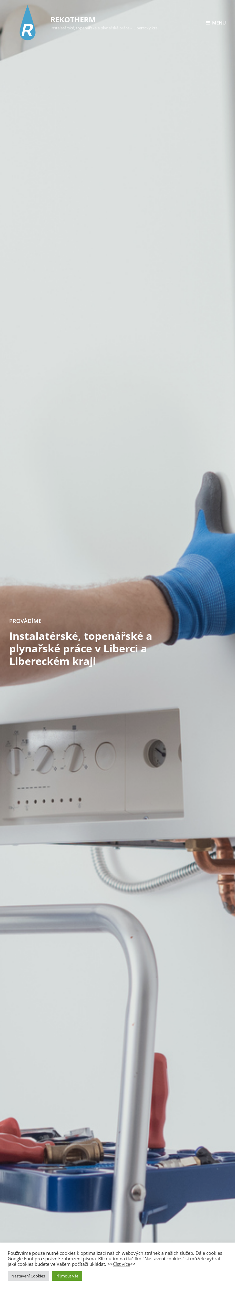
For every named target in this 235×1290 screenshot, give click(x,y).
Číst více (121, 1264)
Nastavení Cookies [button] (28, 1276)
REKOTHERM (73, 19)
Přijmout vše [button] (66, 1276)
